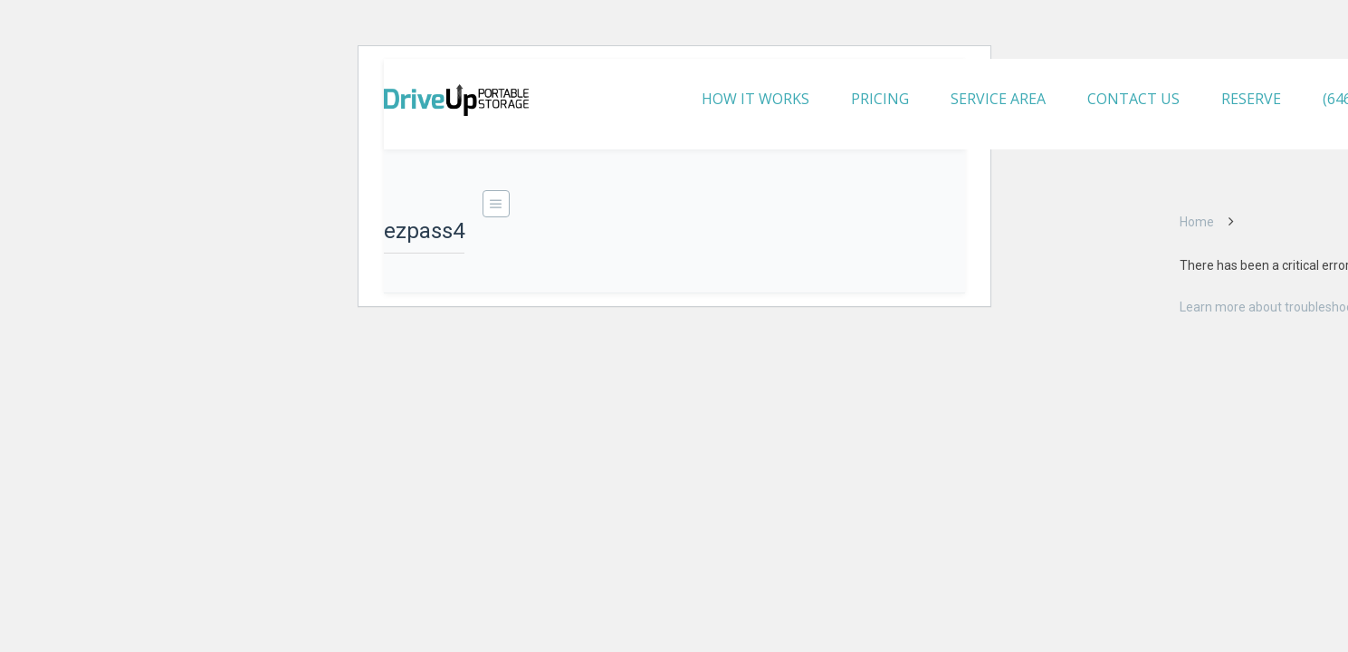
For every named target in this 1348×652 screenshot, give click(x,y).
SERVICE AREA (998, 99)
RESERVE (1251, 99)
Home (1197, 222)
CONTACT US (1133, 99)
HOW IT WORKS (755, 99)
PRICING (880, 99)
